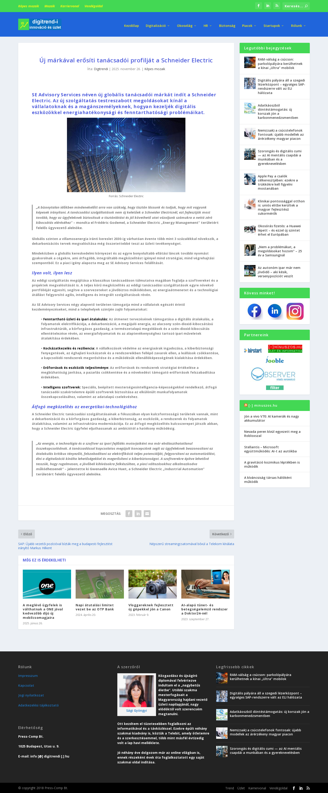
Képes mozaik (28, 6)
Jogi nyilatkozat (31, 695)
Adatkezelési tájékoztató (38, 705)
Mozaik (49, 6)
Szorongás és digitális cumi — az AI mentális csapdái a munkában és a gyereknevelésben (280, 157)
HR (206, 23)
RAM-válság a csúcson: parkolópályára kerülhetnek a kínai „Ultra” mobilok (280, 63)
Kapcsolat (26, 685)
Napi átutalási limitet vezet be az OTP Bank (95, 606)
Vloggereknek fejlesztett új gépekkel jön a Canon (150, 606)
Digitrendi (101, 68)
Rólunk (296, 23)
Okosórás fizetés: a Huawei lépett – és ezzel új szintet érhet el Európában (279, 230)
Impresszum (28, 675)
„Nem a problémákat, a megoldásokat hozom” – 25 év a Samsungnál (280, 250)
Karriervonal (69, 6)
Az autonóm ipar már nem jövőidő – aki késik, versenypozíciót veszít (279, 271)
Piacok (247, 23)
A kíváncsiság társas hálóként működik (268, 479)
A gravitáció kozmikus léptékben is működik (272, 464)
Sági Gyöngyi (136, 710)
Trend (229, 787)
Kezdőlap (131, 23)
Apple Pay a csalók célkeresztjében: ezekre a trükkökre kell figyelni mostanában (278, 181)
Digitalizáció (156, 23)
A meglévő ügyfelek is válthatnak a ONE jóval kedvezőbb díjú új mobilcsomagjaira (43, 610)
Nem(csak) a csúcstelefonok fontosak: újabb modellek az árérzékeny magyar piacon (281, 134)
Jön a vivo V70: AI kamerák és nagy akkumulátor (271, 418)
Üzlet (241, 787)
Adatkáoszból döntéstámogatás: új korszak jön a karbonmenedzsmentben (278, 111)
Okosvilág (184, 23)
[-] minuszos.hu (263, 405)
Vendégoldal (94, 6)
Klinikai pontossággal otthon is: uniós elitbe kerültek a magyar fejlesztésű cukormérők (281, 207)
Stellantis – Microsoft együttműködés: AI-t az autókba (270, 448)
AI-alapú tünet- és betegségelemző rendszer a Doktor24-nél (204, 608)
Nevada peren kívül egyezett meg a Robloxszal (272, 433)
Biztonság (227, 23)
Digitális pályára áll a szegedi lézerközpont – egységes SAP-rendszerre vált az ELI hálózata (281, 86)
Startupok (272, 23)
